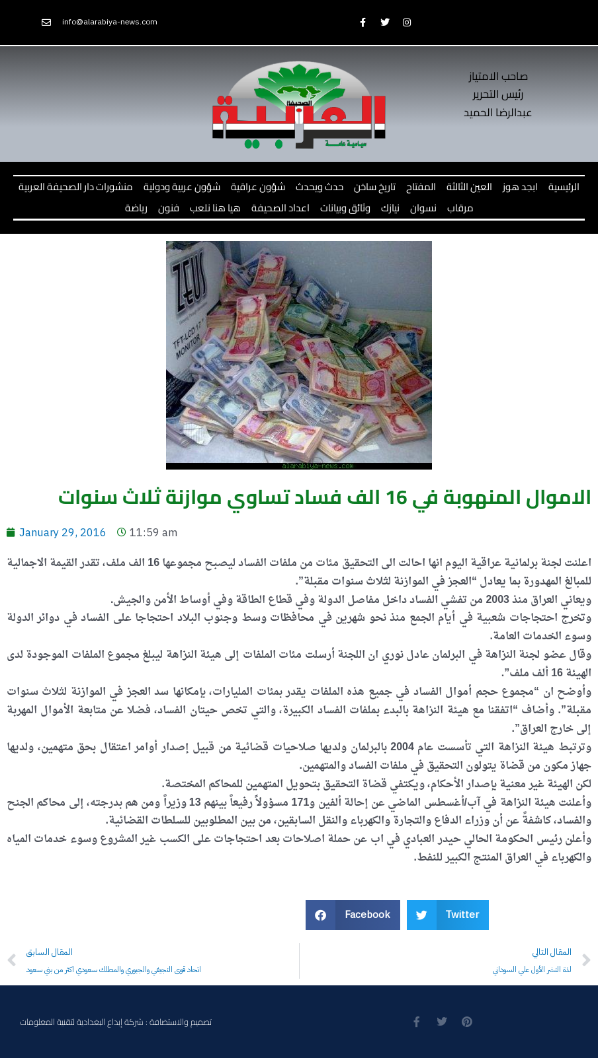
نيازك (390, 207)
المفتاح (421, 186)
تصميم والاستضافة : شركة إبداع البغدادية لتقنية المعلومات (116, 1022)
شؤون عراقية (258, 186)
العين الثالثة (469, 186)
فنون (168, 207)
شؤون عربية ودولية (182, 186)
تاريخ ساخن (375, 186)
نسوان (423, 207)
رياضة (136, 207)
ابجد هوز (520, 186)
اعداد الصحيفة (280, 207)
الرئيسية (563, 186)
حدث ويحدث (319, 186)
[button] (353, 915)
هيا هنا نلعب (215, 207)
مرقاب (460, 207)
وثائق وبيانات (345, 207)
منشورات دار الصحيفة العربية (76, 186)
